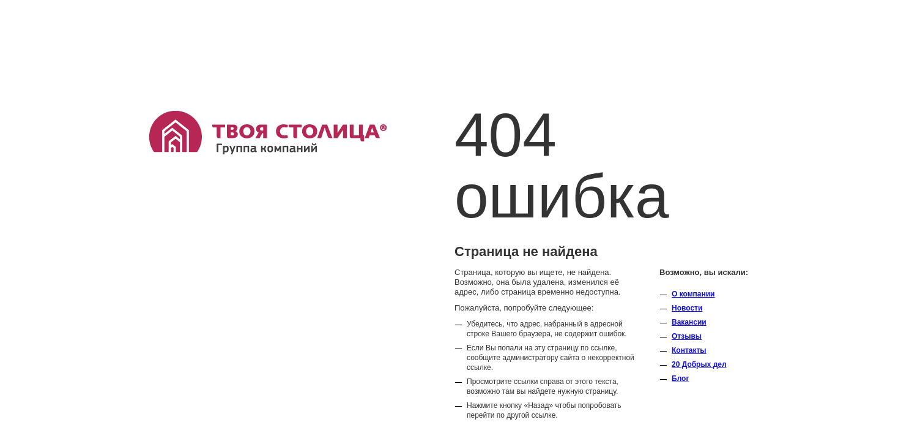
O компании (693, 294)
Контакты (689, 350)
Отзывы (687, 336)
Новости (687, 308)
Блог (680, 378)
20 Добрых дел (699, 364)
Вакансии (689, 322)
